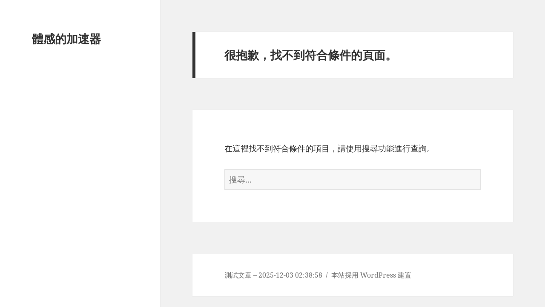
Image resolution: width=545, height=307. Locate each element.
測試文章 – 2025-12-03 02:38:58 (273, 275)
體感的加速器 (66, 38)
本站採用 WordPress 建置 (371, 275)
